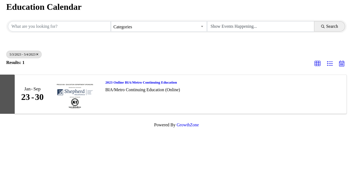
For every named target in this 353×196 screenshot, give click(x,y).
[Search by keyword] (59, 26)
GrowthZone (187, 124)
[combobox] (159, 26)
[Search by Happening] (260, 26)
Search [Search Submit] (329, 26)
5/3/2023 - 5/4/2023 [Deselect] (24, 54)
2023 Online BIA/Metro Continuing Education (141, 82)
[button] (317, 63)
